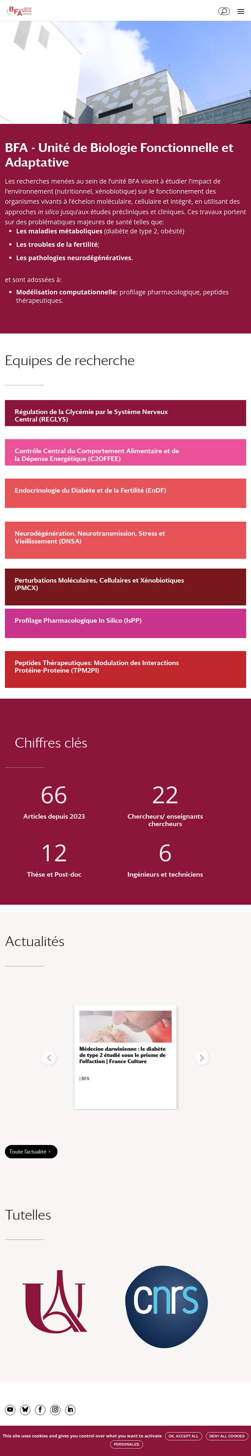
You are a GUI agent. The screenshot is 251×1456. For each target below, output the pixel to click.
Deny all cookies (227, 1436)
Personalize (126, 1444)
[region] (125, 1058)
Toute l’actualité (27, 1152)
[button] (49, 1058)
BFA (85, 1078)
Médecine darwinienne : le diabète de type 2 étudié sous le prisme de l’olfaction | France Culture (122, 1055)
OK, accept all (183, 1436)
